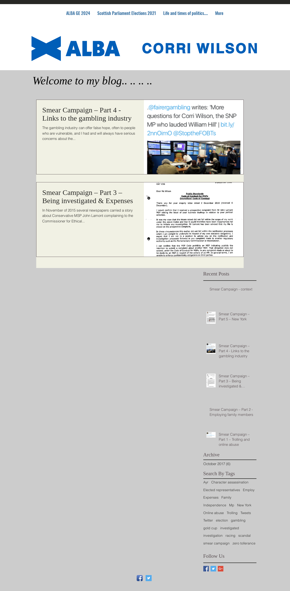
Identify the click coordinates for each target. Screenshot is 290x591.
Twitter (208, 520)
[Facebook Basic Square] (206, 568)
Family (226, 497)
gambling (238, 520)
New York (244, 505)
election (222, 520)
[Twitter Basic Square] (213, 568)
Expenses (211, 497)
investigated (229, 528)
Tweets (245, 513)
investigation (213, 535)
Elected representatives (221, 490)
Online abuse (213, 513)
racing (230, 535)
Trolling (232, 513)
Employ (249, 490)
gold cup (210, 528)
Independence (214, 505)
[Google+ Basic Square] (220, 568)
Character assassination (229, 482)
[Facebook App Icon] (140, 578)
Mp (231, 505)
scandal (244, 535)
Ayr (205, 482)
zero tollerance (244, 543)
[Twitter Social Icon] (149, 578)
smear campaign (216, 543)
